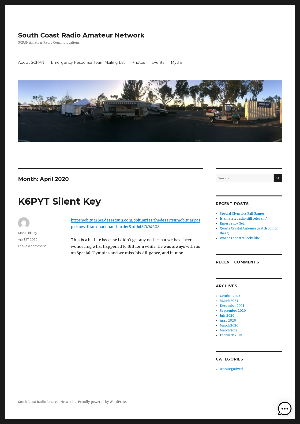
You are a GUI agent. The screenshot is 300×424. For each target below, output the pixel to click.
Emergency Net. (232, 223)
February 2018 (231, 335)
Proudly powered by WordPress (102, 402)
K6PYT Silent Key (59, 201)
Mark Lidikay (27, 233)
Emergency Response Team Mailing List (88, 62)
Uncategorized (231, 369)
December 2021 (232, 306)
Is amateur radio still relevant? (243, 219)
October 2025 (230, 296)
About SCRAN (31, 62)
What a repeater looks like (240, 238)
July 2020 (227, 316)
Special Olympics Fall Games (242, 214)
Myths (176, 62)
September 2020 (233, 311)
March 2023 (229, 301)
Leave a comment (32, 246)
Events (157, 62)
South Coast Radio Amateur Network (81, 35)
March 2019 (228, 330)
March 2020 (229, 325)
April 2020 (228, 321)
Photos (138, 62)
